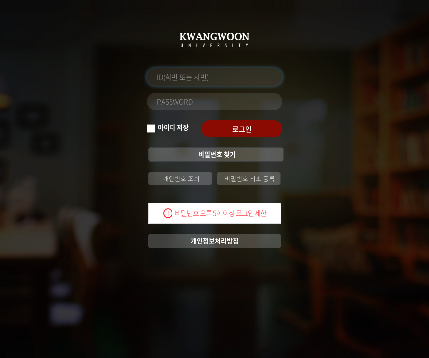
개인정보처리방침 (215, 240)
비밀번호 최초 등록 (249, 178)
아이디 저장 (173, 127)
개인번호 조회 (180, 178)
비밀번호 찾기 (216, 154)
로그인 (242, 129)
